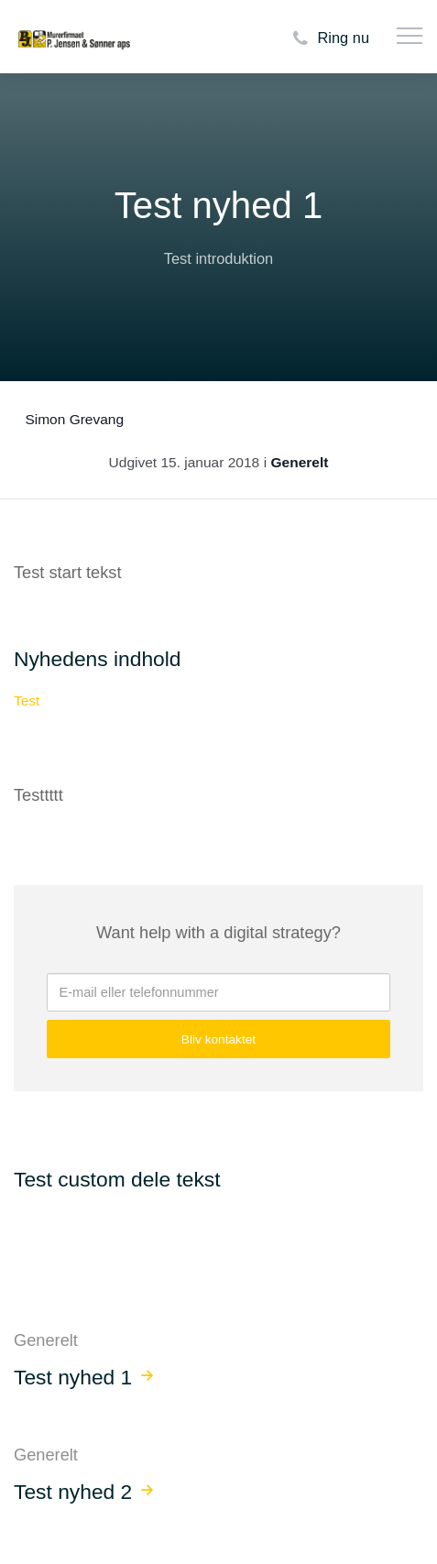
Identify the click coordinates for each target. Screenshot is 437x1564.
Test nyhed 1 (73, 1377)
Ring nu (328, 39)
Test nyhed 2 (73, 1492)
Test (26, 700)
